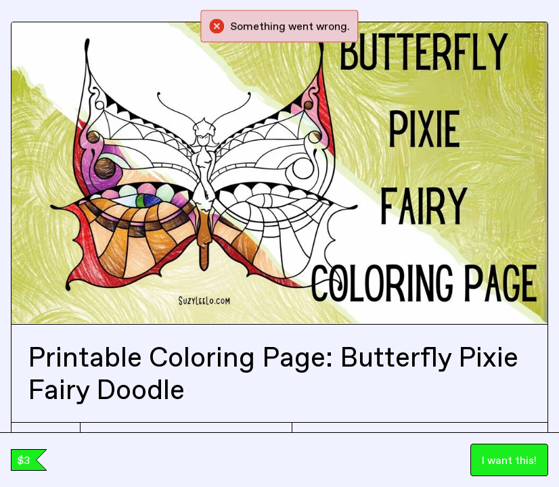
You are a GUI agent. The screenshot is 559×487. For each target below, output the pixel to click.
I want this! (509, 460)
